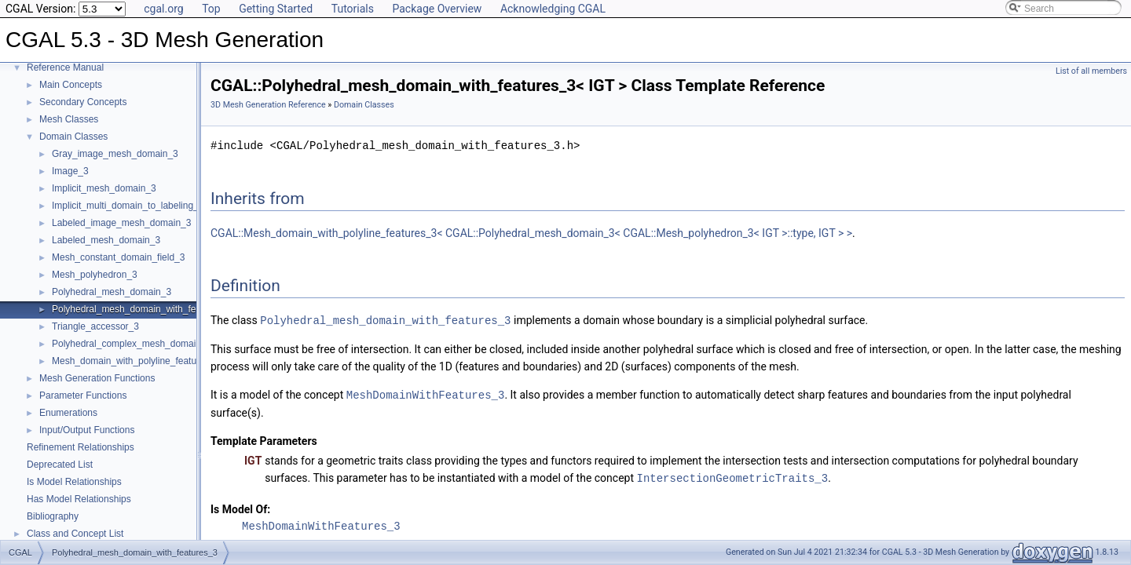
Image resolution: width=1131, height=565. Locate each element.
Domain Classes (73, 136)
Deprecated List (60, 464)
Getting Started (276, 8)
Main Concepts (70, 84)
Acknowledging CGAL (553, 8)
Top (211, 8)
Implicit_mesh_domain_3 (104, 188)
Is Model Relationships (74, 481)
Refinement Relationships (80, 447)
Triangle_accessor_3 (95, 326)
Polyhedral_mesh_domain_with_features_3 (142, 309)
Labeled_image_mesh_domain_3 (121, 222)
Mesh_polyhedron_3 (94, 274)
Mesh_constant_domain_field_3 (118, 257)
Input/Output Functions (86, 430)
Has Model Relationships (79, 499)
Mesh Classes (68, 119)
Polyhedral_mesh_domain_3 (111, 291)
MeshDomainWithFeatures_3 (425, 393)
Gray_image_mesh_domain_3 (115, 153)
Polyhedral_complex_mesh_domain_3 (131, 343)
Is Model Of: (240, 507)
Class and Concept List (75, 533)
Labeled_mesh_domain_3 (106, 240)
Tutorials (352, 8)
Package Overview (436, 8)
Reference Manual (65, 67)
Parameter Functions (82, 395)
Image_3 (70, 171)
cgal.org (163, 8)
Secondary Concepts (82, 102)
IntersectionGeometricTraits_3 (733, 475)
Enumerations (68, 412)
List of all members (1091, 71)
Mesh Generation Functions (97, 378)
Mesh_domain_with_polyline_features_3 (136, 360)
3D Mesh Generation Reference (268, 105)
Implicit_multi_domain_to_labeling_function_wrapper (161, 205)
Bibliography (53, 516)
